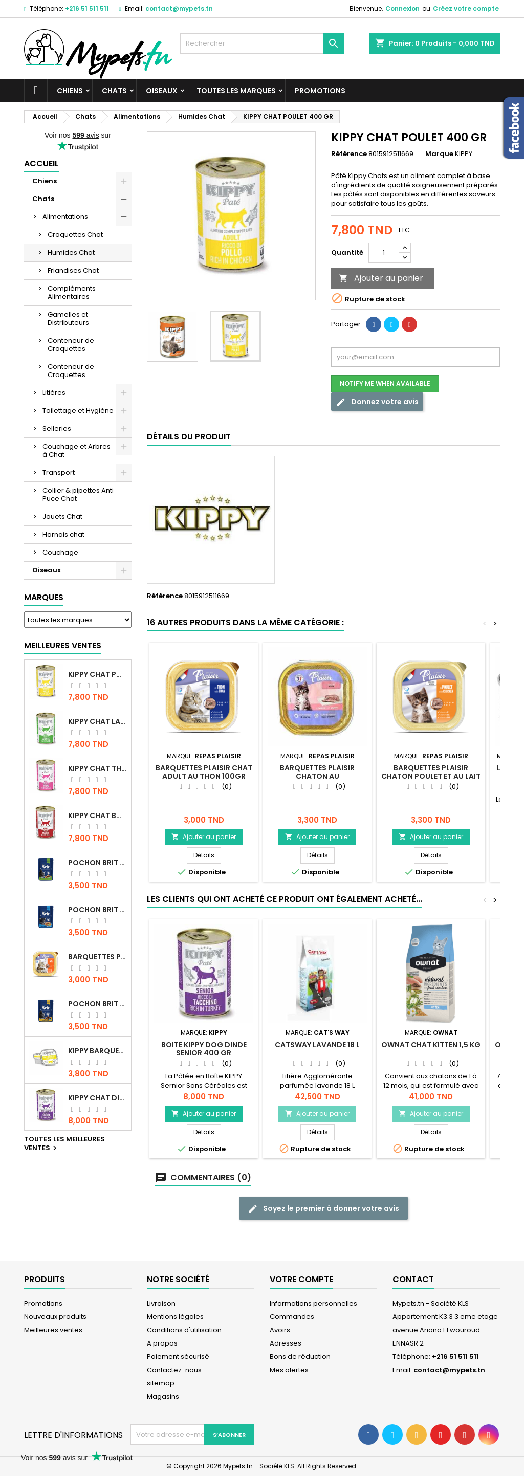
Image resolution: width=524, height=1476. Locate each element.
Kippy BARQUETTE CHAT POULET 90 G (97, 1051)
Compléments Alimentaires (72, 292)
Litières (54, 393)
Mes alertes (289, 1370)
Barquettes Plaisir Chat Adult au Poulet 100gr (97, 957)
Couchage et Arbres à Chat (76, 450)
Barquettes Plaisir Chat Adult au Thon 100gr (204, 772)
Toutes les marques (236, 90)
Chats (114, 90)
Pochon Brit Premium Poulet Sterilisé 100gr (97, 862)
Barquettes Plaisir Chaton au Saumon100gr (317, 776)
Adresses (285, 1343)
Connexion (402, 8)
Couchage (60, 552)
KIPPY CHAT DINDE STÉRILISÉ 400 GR (97, 1098)
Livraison (161, 1303)
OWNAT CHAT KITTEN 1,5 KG (431, 1045)
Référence (349, 154)
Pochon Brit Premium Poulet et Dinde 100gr (97, 1004)
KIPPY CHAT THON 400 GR (97, 768)
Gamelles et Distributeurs (68, 318)
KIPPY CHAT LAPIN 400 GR (97, 721)
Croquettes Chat (75, 234)
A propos (162, 1343)
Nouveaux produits (55, 1316)
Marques (43, 597)
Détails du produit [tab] (189, 437)
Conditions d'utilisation (184, 1330)
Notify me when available (385, 383)
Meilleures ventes (53, 1330)
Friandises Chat (73, 270)
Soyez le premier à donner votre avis (323, 1208)
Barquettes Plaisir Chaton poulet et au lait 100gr (431, 776)
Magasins (163, 1396)
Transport (58, 472)
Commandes (292, 1316)
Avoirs (280, 1330)
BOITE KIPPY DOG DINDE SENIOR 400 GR (204, 1049)
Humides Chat (71, 252)
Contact (413, 1279)
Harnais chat (63, 534)
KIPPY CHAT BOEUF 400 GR (97, 815)
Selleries (56, 428)
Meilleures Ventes (62, 645)
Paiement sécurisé (178, 1356)
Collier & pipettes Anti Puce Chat (78, 494)
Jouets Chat (62, 516)
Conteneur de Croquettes (71, 345)
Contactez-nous (174, 1370)
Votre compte (301, 1279)
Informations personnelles (313, 1303)
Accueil (41, 163)
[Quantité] (383, 253)
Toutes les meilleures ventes (64, 1144)
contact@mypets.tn (179, 8)
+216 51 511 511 (87, 8)
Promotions (320, 90)
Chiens (70, 90)
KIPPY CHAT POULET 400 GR (97, 674)
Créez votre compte (466, 8)
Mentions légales (175, 1316)
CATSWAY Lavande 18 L (317, 1045)
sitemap (160, 1383)
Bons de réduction (300, 1356)
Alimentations (65, 217)
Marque (439, 154)
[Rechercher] (262, 43)
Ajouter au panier (381, 278)
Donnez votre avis (377, 401)
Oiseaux (162, 90)
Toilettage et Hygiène (78, 410)
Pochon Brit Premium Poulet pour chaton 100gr (97, 910)
